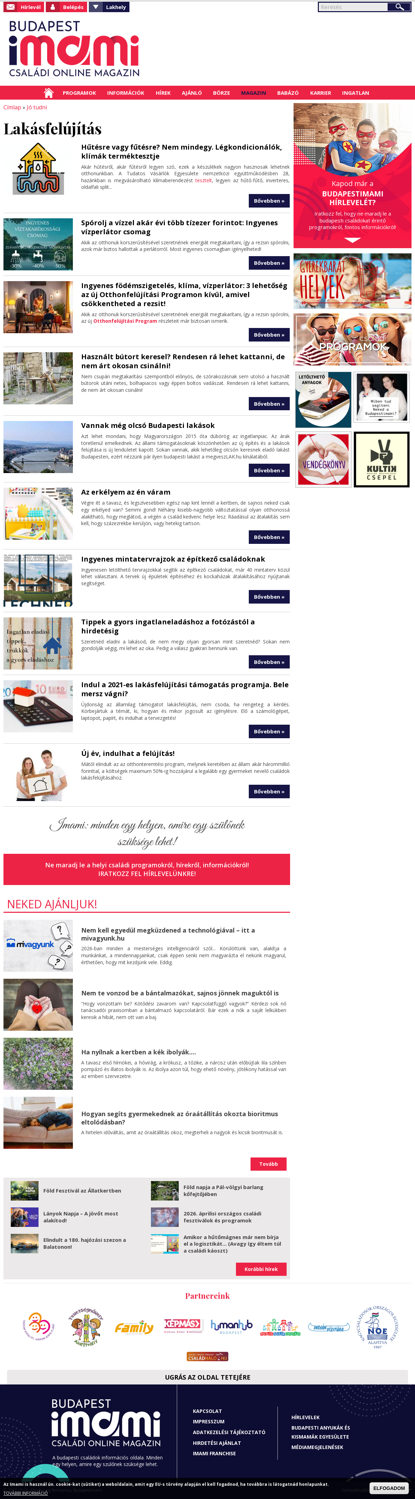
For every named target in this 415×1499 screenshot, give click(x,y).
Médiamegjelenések (317, 1447)
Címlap (49, 93)
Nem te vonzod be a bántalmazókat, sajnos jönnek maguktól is (180, 993)
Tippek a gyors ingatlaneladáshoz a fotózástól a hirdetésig (168, 626)
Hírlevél (31, 6)
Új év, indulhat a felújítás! (128, 753)
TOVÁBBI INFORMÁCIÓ (25, 1493)
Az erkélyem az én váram (125, 492)
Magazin (253, 92)
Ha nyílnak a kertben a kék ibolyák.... (138, 1052)
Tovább (268, 1164)
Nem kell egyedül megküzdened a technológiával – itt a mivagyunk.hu (168, 934)
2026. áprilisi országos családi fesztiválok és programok (222, 1217)
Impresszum (209, 1421)
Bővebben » (269, 200)
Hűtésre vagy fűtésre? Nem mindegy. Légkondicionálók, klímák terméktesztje (181, 151)
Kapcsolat (207, 1411)
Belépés (73, 6)
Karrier (320, 92)
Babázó (288, 92)
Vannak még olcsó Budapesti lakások (148, 425)
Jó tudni (37, 107)
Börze (221, 92)
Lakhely (116, 6)
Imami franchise (214, 1453)
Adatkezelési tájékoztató (229, 1432)
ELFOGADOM (389, 1488)
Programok (79, 92)
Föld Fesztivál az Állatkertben (82, 1190)
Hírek (163, 92)
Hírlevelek (305, 1417)
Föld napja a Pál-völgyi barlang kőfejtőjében (223, 1190)
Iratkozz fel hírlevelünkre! (147, 873)
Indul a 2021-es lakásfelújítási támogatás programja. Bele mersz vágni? (185, 689)
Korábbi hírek (261, 1269)
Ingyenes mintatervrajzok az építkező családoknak (173, 558)
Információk (125, 92)
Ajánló (192, 92)
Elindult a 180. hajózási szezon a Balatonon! (84, 1243)
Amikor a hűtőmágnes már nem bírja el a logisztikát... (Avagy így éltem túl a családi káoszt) (232, 1243)
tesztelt (203, 180)
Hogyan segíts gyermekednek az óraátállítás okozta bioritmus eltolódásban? (179, 1118)
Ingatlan (355, 92)
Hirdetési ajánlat (217, 1442)
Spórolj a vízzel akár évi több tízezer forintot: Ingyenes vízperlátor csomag (179, 227)
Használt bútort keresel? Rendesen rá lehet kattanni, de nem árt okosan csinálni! (183, 361)
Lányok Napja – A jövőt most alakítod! (80, 1217)
